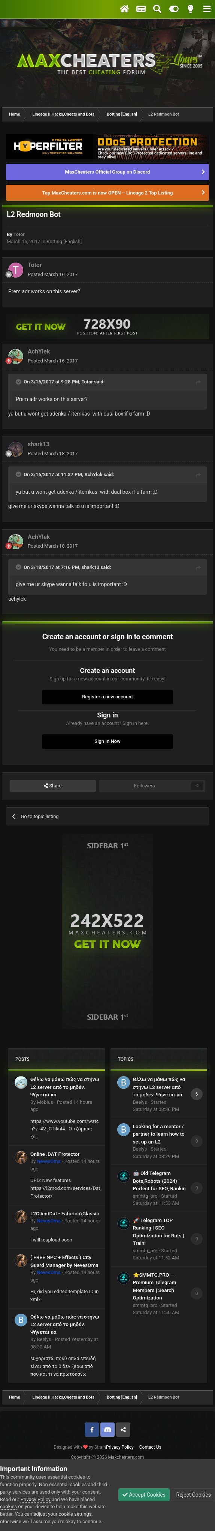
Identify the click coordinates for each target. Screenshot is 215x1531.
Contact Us (150, 1447)
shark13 (39, 444)
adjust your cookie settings (62, 1514)
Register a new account (107, 696)
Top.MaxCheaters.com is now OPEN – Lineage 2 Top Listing (107, 193)
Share (52, 785)
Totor (19, 234)
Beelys (44, 1339)
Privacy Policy (120, 1447)
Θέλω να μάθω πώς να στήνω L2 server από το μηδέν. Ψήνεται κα (64, 1086)
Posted (53, 274)
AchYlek (39, 351)
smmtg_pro (145, 1196)
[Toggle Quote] (19, 382)
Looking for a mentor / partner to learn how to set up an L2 (159, 1134)
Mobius (45, 1102)
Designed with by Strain (80, 1447)
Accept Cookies (144, 1495)
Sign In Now (107, 741)
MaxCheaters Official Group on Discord (107, 172)
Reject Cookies (193, 1495)
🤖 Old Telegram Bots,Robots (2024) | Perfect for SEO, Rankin (159, 1180)
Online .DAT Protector (54, 1154)
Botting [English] (64, 241)
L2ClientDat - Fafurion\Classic (64, 1213)
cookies (8, 1506)
